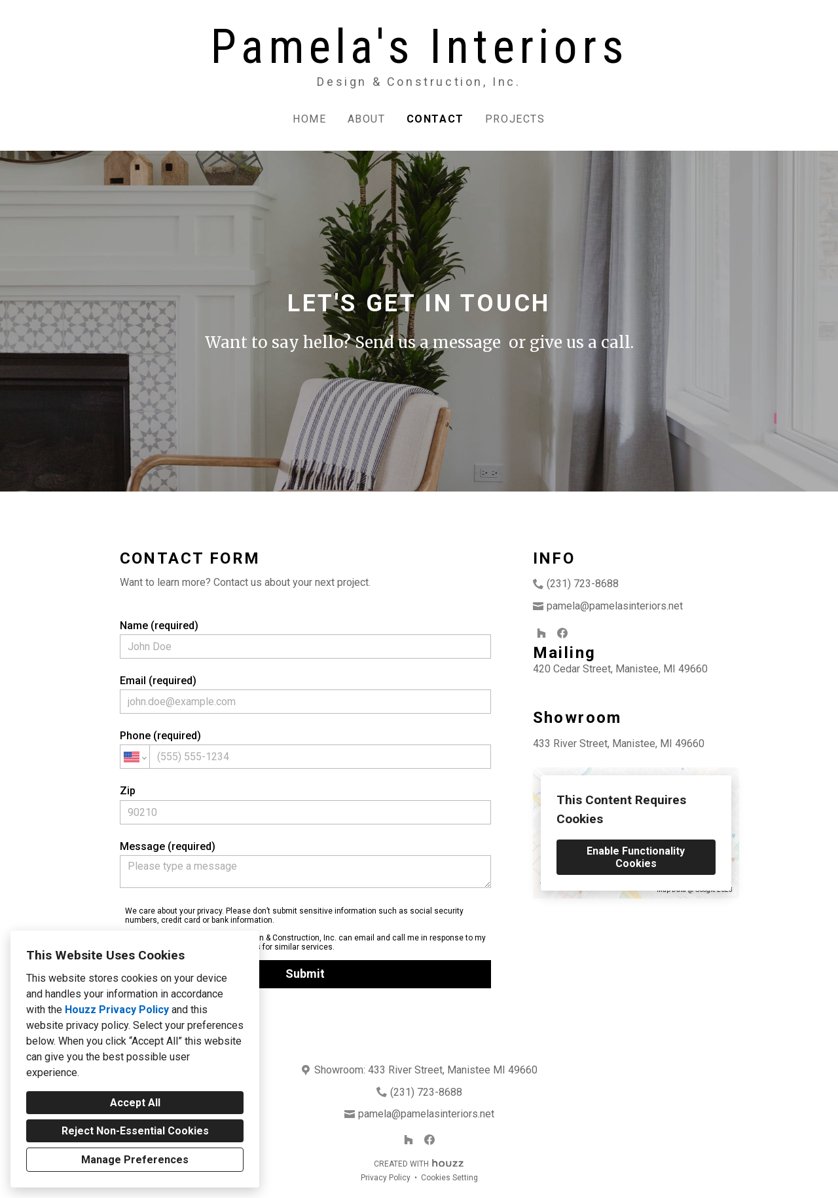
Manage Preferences (135, 1159)
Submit (305, 973)
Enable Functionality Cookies (636, 857)
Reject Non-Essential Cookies (135, 1131)
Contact (435, 119)
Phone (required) (306, 749)
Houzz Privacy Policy (117, 1009)
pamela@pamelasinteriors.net (615, 606)
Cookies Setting (449, 1177)
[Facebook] (562, 633)
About (367, 119)
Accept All (135, 1102)
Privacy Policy (385, 1177)
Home (309, 119)
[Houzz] (541, 633)
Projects (515, 119)
